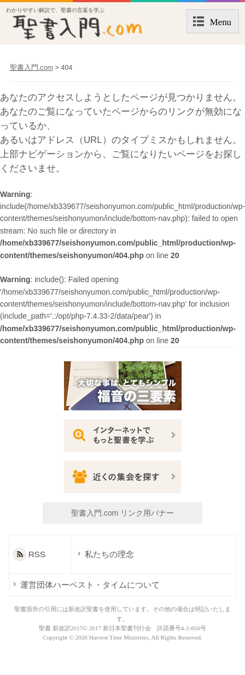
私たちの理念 (109, 554)
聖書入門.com (31, 67)
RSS (37, 554)
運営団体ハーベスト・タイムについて (90, 584)
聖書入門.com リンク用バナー (122, 513)
